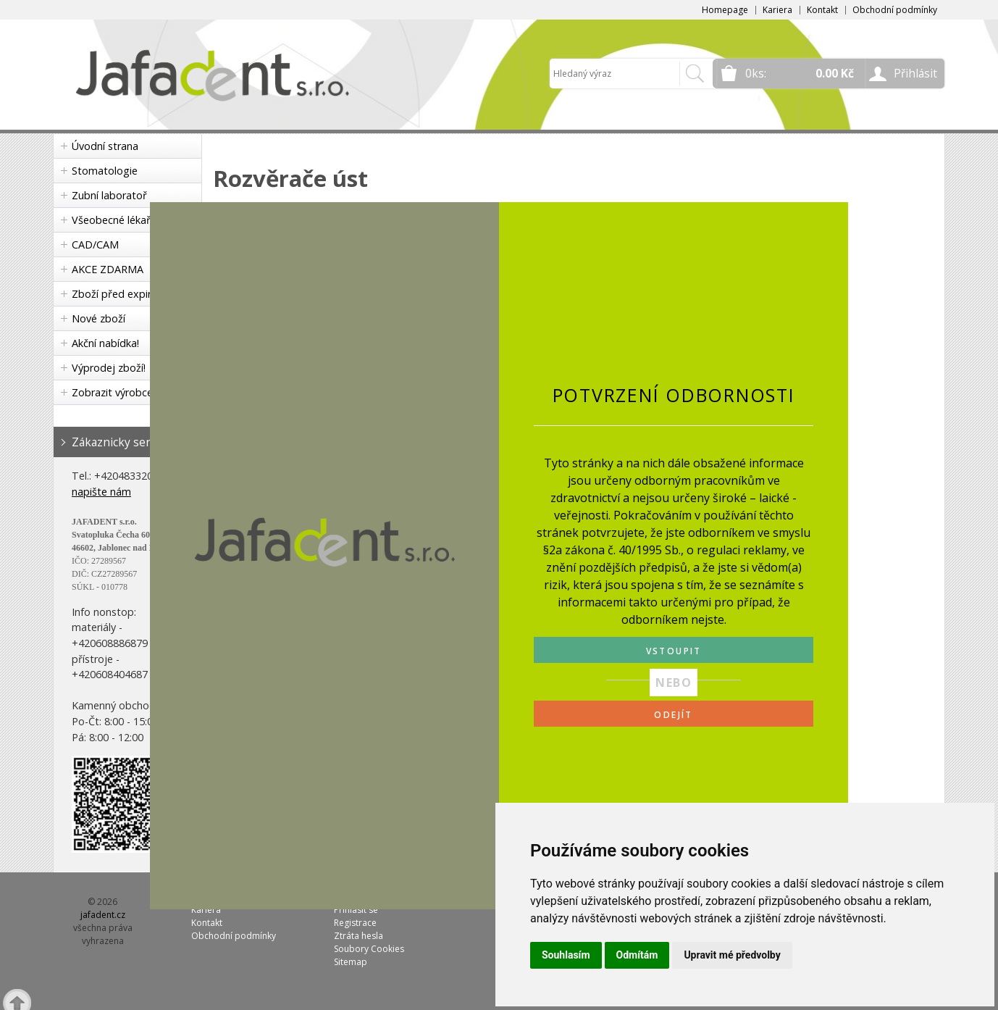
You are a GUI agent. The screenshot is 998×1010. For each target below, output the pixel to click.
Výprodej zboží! (109, 368)
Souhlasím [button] (566, 955)
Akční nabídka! (105, 343)
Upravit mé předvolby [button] (732, 955)
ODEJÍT (673, 715)
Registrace (355, 923)
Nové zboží (98, 318)
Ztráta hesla (358, 936)
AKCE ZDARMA (107, 269)
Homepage (725, 10)
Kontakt (822, 10)
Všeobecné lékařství (119, 220)
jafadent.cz (102, 915)
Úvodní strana (105, 146)
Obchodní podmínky (894, 10)
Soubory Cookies (369, 949)
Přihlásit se (356, 909)
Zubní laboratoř (109, 195)
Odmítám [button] (637, 955)
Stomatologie (105, 171)
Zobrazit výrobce (112, 392)
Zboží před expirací (118, 294)
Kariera (777, 10)
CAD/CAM (95, 244)
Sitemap (350, 962)
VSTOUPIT (674, 651)
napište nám (101, 491)
